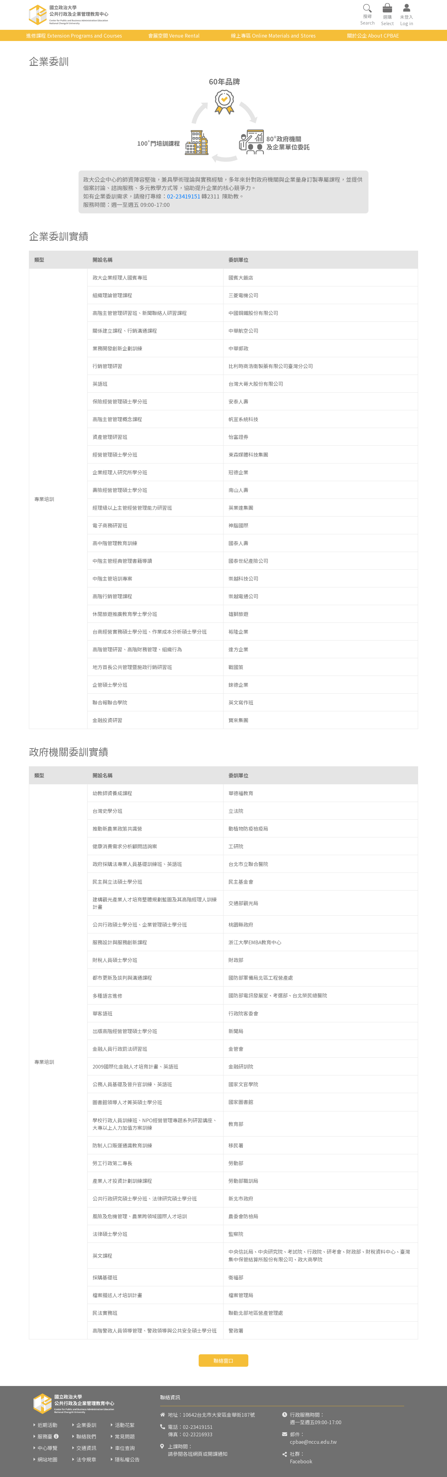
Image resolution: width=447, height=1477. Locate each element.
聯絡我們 (86, 1436)
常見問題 (125, 1436)
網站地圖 (47, 1459)
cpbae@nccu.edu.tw (313, 1441)
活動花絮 (125, 1425)
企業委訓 (86, 1425)
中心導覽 (47, 1448)
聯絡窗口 (223, 1360)
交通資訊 (86, 1448)
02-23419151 (183, 196)
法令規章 (86, 1459)
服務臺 (45, 1436)
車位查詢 (125, 1448)
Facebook (301, 1461)
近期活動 (47, 1425)
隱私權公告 (127, 1459)
